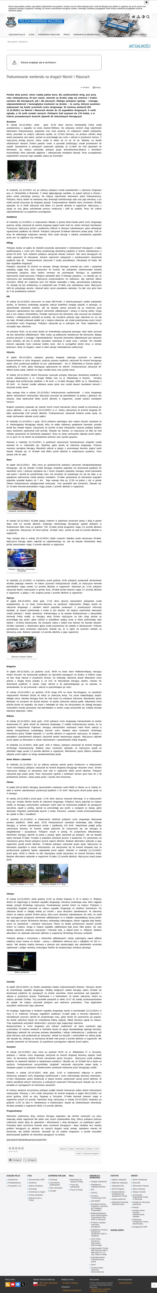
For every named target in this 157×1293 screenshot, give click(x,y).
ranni (97, 1149)
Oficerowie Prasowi (141, 1186)
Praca (71, 1176)
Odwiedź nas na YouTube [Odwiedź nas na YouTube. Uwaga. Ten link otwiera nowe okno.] (12, 1284)
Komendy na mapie (37, 1192)
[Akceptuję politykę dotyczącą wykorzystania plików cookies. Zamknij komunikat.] (146, 2)
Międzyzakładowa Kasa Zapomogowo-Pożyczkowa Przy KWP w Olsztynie (99, 1216)
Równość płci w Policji (35, 1199)
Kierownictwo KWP (37, 1180)
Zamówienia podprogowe (55, 1184)
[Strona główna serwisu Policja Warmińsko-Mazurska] (133, 16)
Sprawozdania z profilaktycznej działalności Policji (119, 1194)
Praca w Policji (76, 1190)
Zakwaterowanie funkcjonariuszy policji (98, 1260)
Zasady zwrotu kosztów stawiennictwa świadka (139, 1214)
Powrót (85, 87)
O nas (29, 1176)
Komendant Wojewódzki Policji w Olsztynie (140, 1197)
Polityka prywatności (99, 1291)
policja (89, 1149)
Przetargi (53, 1180)
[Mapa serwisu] (138, 16)
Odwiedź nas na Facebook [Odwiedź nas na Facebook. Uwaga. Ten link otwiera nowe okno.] (17, 1284)
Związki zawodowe (99, 1182)
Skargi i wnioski (139, 1192)
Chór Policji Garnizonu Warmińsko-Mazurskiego (96, 1242)
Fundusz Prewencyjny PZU (98, 1197)
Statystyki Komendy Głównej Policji (120, 1203)
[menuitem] (17, 34)
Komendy (33, 1189)
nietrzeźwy (80, 1149)
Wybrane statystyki (120, 1183)
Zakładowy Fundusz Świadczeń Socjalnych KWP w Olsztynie (99, 1233)
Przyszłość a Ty (14, 1186)
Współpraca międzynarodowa (98, 1186)
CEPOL (94, 1193)
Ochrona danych (117, 1230)
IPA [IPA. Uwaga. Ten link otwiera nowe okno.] (92, 1190)
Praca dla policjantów (75, 1186)
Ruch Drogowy (118, 1189)
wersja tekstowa (125, 1283)
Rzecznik (136, 1183)
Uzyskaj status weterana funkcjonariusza (97, 1270)
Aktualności (23, 42)
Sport (93, 1265)
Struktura (32, 1183)
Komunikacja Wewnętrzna (95, 1177)
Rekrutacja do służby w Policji (76, 1181)
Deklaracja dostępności (72, 1290)
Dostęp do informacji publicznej (141, 1203)
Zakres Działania (36, 1186)
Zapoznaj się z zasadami (101, 1289)
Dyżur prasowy (139, 1189)
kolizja (70, 1149)
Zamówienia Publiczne (57, 1176)
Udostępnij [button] (15, 1160)
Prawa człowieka (36, 1195)
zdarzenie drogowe (90, 1154)
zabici (78, 1154)
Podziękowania (14, 1183)
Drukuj (97, 87)
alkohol (63, 1149)
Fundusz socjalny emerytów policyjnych (98, 1225)
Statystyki (114, 1176)
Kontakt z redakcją (70, 1283)
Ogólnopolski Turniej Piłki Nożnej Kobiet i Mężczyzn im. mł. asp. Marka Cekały (99, 1251)
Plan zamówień (56, 1188)
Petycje (136, 1207)
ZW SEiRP (95, 1201)
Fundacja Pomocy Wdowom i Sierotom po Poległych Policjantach (99, 1207)
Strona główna (12, 42)
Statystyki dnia (118, 1186)
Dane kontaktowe (140, 1180)
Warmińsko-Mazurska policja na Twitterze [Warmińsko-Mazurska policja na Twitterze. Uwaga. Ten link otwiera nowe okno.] (22, 1284)
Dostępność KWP (140, 1227)
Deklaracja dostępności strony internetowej (140, 1222)
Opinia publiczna (119, 1199)
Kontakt (53, 1191)
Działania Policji (13, 1176)
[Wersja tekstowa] (143, 16)
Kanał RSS (7, 1284)
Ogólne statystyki (119, 1180)
